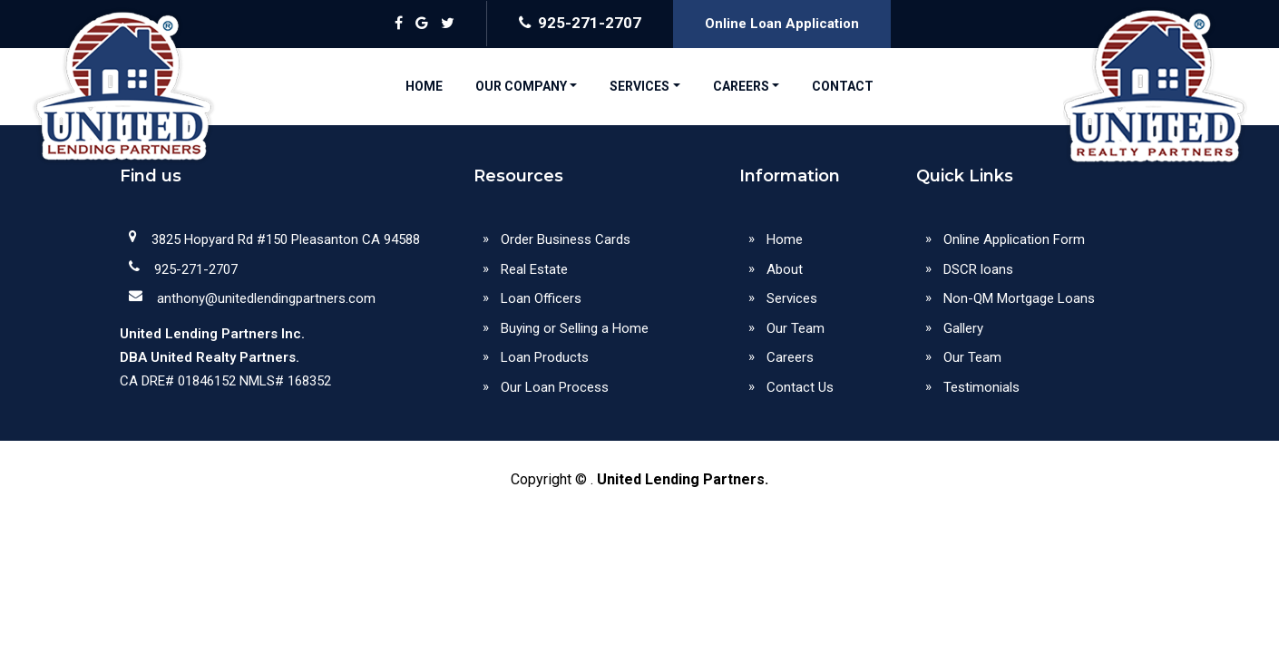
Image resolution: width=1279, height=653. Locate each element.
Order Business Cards (565, 239)
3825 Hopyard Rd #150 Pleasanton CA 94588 (285, 239)
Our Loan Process (555, 387)
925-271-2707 (580, 23)
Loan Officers (541, 298)
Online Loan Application (782, 23)
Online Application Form (1014, 239)
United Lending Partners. (682, 479)
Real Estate (534, 269)
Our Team (795, 328)
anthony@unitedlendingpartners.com (266, 298)
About (784, 269)
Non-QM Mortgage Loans (1019, 298)
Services (791, 298)
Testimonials (981, 387)
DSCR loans (978, 269)
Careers (790, 357)
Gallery (963, 328)
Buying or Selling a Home (575, 328)
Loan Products (545, 357)
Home (784, 239)
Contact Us (800, 387)
